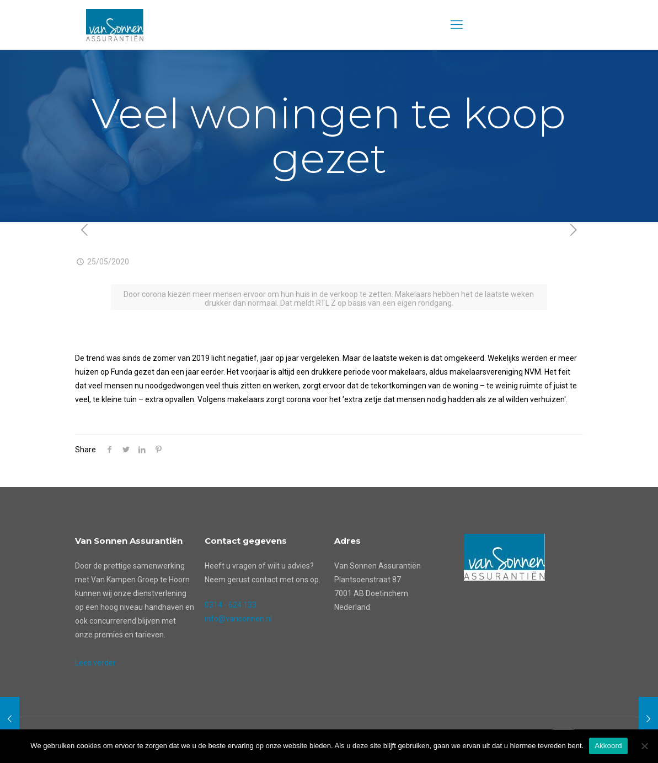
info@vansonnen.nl (238, 618)
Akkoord (608, 746)
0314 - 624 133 (230, 604)
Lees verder (95, 662)
